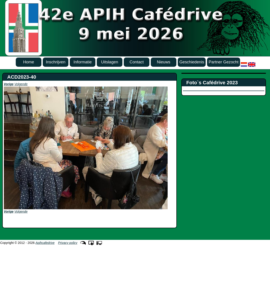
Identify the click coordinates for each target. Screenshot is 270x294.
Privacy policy (67, 243)
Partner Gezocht (223, 62)
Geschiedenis (191, 62)
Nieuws (163, 62)
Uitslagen (109, 62)
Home (28, 62)
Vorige (9, 84)
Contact (137, 62)
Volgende (21, 84)
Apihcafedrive (45, 243)
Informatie (83, 62)
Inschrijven (55, 62)
